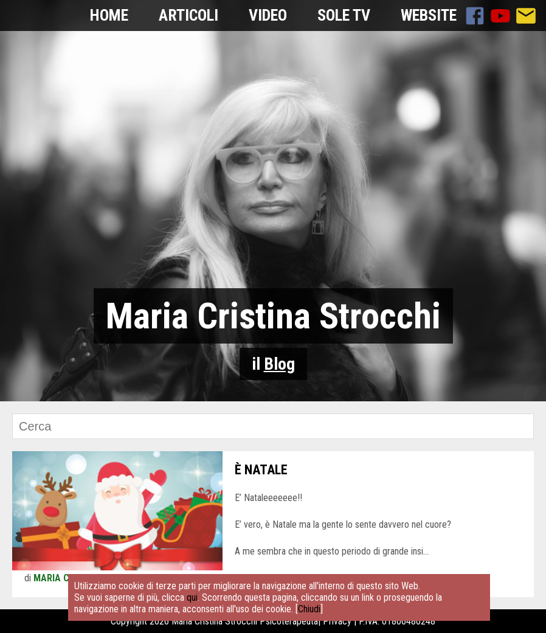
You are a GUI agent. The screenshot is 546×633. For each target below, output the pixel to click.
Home (109, 15)
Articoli (188, 15)
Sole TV (343, 15)
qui (192, 597)
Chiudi (309, 609)
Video (268, 15)
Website (429, 15)
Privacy (337, 621)
